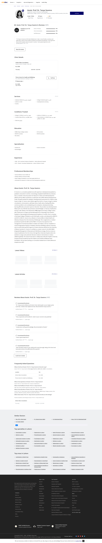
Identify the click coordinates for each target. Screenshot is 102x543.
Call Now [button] (77, 13)
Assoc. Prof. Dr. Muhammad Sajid (78, 419)
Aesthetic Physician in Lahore (22, 448)
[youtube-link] (80, 536)
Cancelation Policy (19, 511)
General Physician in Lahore (77, 432)
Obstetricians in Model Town (22, 463)
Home (15, 6)
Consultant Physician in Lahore (78, 438)
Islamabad (41, 486)
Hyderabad (41, 510)
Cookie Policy (78, 541)
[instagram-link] (78, 536)
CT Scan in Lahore (76, 486)
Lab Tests (74, 507)
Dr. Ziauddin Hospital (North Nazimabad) (60, 507)
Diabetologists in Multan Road (78, 465)
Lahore (22, 6)
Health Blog (74, 495)
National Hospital (55, 486)
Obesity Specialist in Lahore (59, 445)
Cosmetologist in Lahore (21, 443)
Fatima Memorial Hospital (57, 488)
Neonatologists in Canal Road (40, 460)
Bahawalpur (41, 503)
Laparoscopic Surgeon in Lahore (23, 438)
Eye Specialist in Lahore (39, 445)
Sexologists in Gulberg (58, 465)
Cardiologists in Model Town (22, 457)
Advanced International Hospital (59, 500)
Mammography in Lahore (77, 488)
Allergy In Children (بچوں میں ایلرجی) (23, 115)
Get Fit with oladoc (76, 510)
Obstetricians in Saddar (58, 463)
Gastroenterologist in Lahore (40, 443)
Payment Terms (18, 504)
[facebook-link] (76, 536)
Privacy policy (18, 497)
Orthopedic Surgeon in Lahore (22, 441)
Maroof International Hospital (58, 503)
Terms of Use (18, 509)
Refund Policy (18, 502)
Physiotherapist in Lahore (40, 435)
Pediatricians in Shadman (40, 469)
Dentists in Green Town (76, 463)
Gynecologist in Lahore (21, 432)
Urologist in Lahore (20, 445)
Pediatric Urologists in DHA (77, 469)
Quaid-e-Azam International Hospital (60, 498)
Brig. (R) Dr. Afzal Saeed (21, 419)
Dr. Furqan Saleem (20, 421)
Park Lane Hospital (56, 510)
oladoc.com (34, 537)
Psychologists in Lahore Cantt (78, 460)
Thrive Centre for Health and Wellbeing (25, 77)
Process (16, 516)
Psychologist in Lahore (39, 438)
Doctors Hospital (55, 481)
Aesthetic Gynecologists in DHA (23, 465)
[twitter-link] (74, 536)
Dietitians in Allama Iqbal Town (41, 463)
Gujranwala (41, 495)
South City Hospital (56, 505)
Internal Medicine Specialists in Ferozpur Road (41, 466)
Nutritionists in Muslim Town (40, 457)
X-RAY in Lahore (75, 484)
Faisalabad (41, 498)
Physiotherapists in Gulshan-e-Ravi (23, 469)
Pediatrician (27, 6)
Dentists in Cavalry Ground (22, 460)
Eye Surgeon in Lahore (76, 445)
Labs (73, 505)
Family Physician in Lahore (59, 432)
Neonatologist (18, 149)
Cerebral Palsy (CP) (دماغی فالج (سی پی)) (23, 117)
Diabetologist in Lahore (58, 443)
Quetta (40, 505)
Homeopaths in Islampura (58, 457)
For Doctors (74, 500)
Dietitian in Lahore (57, 441)
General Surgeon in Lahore (59, 435)
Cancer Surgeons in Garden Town (60, 460)
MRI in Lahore (75, 481)
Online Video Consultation (22, 62)
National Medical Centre (57, 512)
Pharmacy (74, 503)
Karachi (40, 481)
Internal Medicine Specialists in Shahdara (78, 457)
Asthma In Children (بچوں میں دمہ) (44, 115)
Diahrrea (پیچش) (18, 120)
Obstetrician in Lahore (39, 432)
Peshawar (41, 493)
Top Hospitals (54, 479)
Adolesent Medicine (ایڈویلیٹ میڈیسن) (23, 100)
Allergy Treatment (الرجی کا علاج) (44, 100)
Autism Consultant (41, 147)
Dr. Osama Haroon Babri (39, 419)
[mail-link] (82, 536)
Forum (73, 498)
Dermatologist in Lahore (76, 441)
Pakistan (18, 6)
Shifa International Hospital (57, 495)
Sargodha (41, 500)
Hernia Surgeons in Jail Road (59, 469)
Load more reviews (20, 355)
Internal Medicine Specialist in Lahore (78, 435)
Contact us (17, 507)
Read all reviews (20, 49)
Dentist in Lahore (19, 435)
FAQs (16, 514)
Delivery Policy (18, 499)
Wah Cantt (41, 507)
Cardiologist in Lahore (76, 443)
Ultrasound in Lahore (76, 491)
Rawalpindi (41, 488)
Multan (40, 491)
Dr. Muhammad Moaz (57, 419)
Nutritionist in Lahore (39, 441)
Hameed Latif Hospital (56, 484)
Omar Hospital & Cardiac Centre (59, 491)
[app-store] (78, 516)
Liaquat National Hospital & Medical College (61, 514)
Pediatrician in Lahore (58, 438)
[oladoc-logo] (5, 2)
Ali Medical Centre (56, 493)
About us (17, 495)
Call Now (51, 78)
